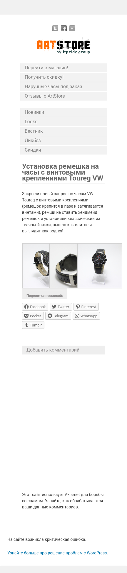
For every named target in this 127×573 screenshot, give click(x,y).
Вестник (34, 131)
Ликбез (33, 140)
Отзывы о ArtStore (45, 96)
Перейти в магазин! (46, 67)
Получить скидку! (44, 77)
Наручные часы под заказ (53, 86)
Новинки (34, 112)
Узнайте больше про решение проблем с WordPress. (57, 553)
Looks (31, 121)
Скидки (33, 150)
